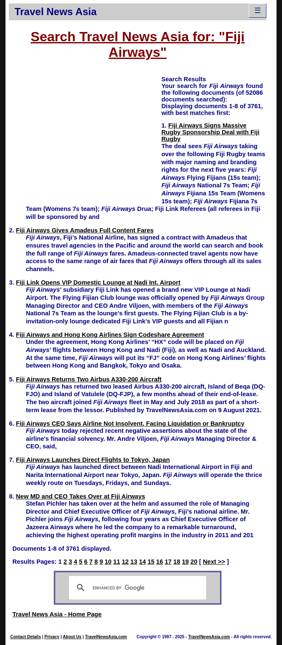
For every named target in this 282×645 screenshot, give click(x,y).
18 (176, 561)
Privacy (52, 636)
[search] (136, 588)
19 (185, 561)
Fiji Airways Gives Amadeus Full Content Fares (85, 230)
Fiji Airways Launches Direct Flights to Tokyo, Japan (93, 459)
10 (108, 561)
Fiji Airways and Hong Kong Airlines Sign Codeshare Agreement (110, 334)
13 (133, 561)
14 (142, 561)
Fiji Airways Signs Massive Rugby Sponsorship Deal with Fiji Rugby (210, 132)
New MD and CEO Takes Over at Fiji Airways (80, 496)
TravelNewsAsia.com (106, 636)
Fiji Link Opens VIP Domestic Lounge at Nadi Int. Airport (98, 282)
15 (151, 561)
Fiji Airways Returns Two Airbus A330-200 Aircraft (89, 379)
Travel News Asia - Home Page (56, 614)
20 (194, 561)
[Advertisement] (85, 134)
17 (168, 561)
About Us (72, 636)
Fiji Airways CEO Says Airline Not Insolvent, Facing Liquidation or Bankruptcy (130, 423)
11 (116, 561)
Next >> (214, 561)
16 (159, 561)
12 (125, 561)
